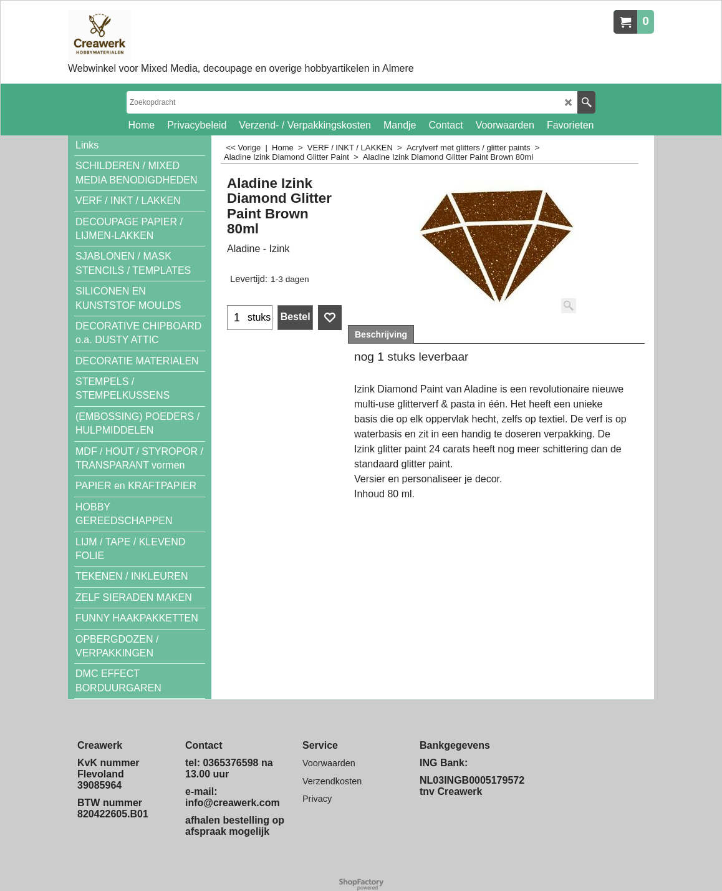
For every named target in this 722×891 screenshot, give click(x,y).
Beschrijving (381, 334)
